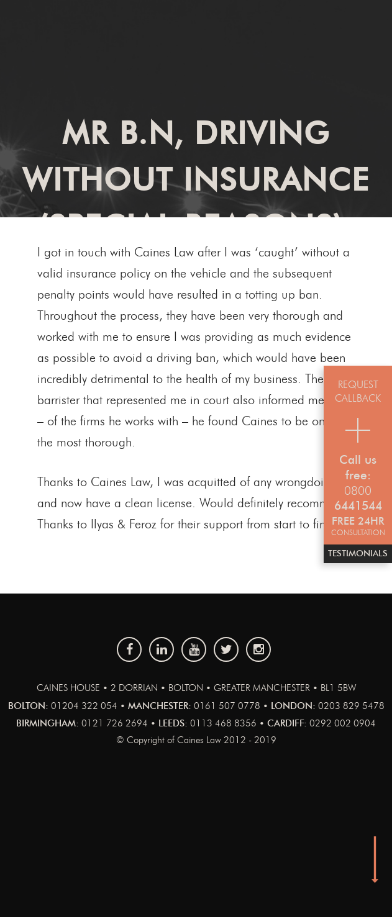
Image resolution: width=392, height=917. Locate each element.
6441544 (358, 506)
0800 (357, 491)
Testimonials (358, 553)
